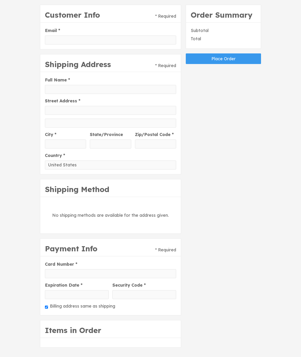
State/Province (106, 134)
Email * (52, 30)
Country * (55, 155)
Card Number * (61, 264)
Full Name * (57, 80)
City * (50, 134)
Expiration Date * (64, 285)
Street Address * (62, 101)
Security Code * (129, 285)
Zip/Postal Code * (154, 134)
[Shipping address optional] (110, 123)
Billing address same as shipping (82, 306)
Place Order (223, 58)
